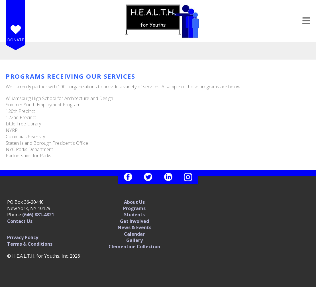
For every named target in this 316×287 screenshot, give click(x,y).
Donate (15, 39)
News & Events (134, 227)
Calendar (134, 234)
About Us (134, 202)
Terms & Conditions (29, 244)
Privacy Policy (22, 237)
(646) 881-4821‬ (38, 214)
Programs (134, 208)
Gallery (134, 240)
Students (134, 214)
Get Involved (134, 221)
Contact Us (19, 221)
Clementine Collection (134, 246)
